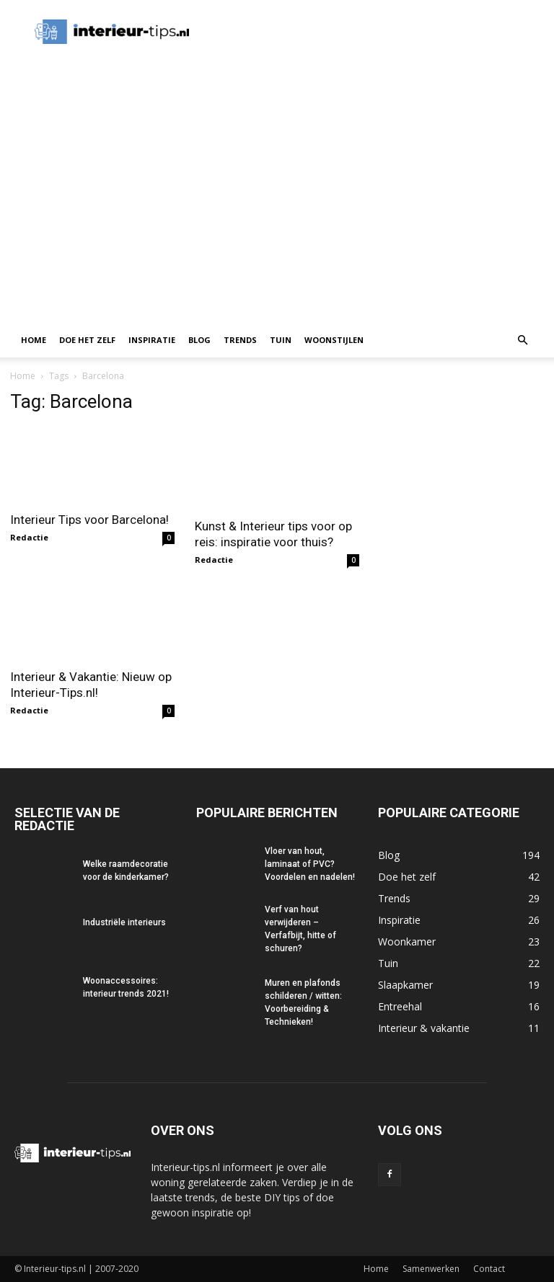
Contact (489, 1269)
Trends (240, 339)
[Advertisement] (277, 215)
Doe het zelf (87, 339)
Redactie (29, 537)
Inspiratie (151, 339)
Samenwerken (431, 1269)
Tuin (280, 339)
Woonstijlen (334, 339)
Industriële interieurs (124, 922)
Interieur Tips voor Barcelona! (89, 519)
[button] (522, 340)
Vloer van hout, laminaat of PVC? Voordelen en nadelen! (310, 864)
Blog (199, 339)
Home (33, 339)
